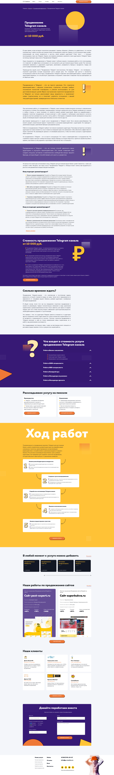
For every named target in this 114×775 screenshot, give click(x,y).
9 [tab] (56, 576)
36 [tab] (89, 576)
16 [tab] (64, 576)
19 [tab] (68, 576)
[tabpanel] (31, 565)
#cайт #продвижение (76, 662)
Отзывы (47, 1)
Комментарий (60, 721)
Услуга (58, 715)
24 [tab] (74, 576)
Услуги (40, 1)
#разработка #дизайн (29, 662)
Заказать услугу (83, 1)
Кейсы (33, 1)
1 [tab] (46, 576)
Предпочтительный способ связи (36, 721)
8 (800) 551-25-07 (67, 757)
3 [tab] (48, 576)
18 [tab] (67, 576)
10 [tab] (57, 576)
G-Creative (26, 1)
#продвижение (51, 681)
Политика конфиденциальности (67, 770)
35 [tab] (88, 576)
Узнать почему (30, 230)
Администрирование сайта (39, 768)
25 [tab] (75, 576)
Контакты (60, 1)
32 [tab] (84, 576)
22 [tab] (72, 576)
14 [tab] (62, 576)
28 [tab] (79, 576)
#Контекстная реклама (29, 591)
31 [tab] (83, 576)
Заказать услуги (30, 279)
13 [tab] (61, 576)
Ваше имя (31, 715)
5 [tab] (51, 576)
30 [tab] (82, 576)
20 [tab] (69, 576)
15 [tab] (63, 576)
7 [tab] (53, 576)
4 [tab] (50, 576)
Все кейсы (89, 585)
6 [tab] (52, 576)
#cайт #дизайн (27, 680)
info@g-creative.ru (67, 760)
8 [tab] (54, 576)
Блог (53, 1)
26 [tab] (77, 576)
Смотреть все (57, 641)
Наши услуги (39, 757)
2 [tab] (47, 576)
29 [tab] (80, 576)
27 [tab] (78, 576)
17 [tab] (66, 576)
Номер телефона (32, 729)
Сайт (37, 595)
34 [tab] (87, 576)
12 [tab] (59, 576)
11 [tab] (58, 576)
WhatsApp (33, 725)
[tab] (67, 350)
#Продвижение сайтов (40, 591)
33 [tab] (85, 576)
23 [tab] (73, 576)
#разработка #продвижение (54, 662)
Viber (32, 726)
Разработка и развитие (39, 766)
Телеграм (33, 723)
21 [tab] (71, 576)
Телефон (41, 723)
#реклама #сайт (75, 682)
